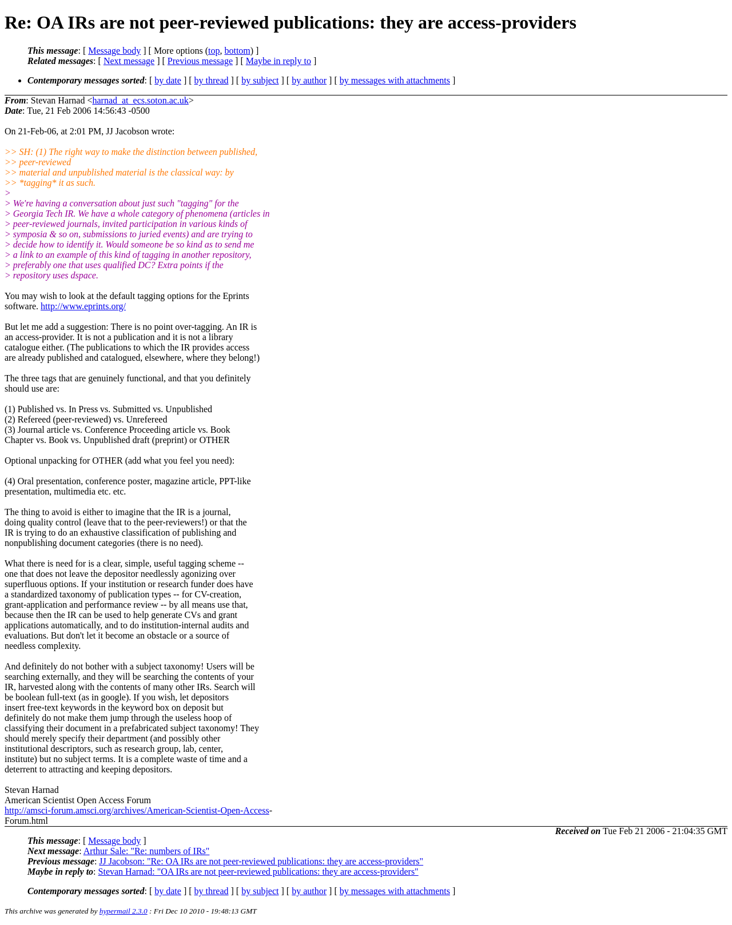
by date (167, 80)
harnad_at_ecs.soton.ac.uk (140, 100)
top (214, 50)
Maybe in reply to (278, 61)
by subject (260, 80)
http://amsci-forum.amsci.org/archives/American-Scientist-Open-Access (137, 810)
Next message (129, 61)
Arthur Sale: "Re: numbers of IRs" (146, 851)
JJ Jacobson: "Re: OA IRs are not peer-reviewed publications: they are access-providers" (261, 861)
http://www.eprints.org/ (83, 306)
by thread (211, 80)
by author (309, 80)
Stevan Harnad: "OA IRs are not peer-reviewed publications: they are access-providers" (258, 871)
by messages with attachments (395, 80)
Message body (114, 50)
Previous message (200, 61)
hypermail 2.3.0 (124, 911)
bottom (237, 50)
